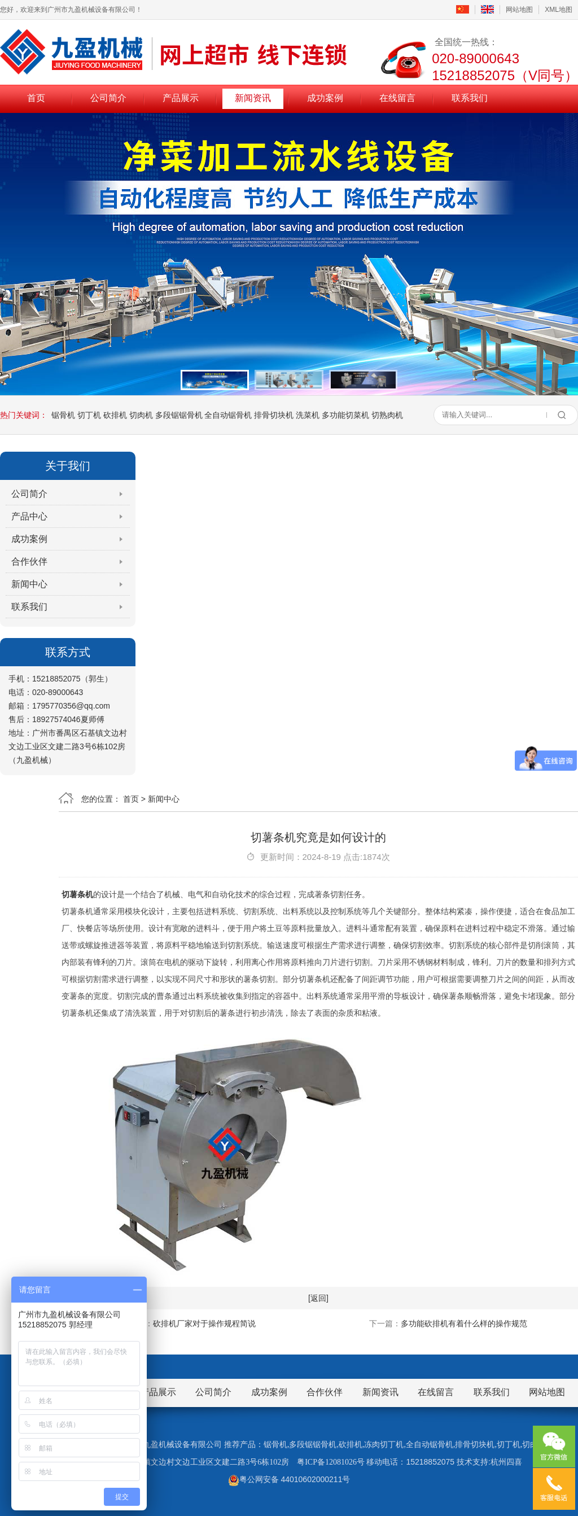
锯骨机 (63, 415)
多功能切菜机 (345, 415)
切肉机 (141, 415)
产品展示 (181, 98)
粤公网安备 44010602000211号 (289, 1479)
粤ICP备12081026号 (331, 1462)
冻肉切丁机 (384, 1444)
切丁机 (89, 415)
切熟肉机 (387, 415)
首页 (36, 98)
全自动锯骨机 (228, 415)
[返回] (318, 1298)
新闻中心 (29, 584)
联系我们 (470, 98)
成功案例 (325, 98)
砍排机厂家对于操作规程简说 (204, 1323)
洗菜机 (307, 415)
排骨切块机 (274, 415)
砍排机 (115, 415)
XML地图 (558, 10)
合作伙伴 (29, 561)
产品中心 (29, 516)
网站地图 (519, 10)
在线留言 (397, 98)
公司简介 (108, 98)
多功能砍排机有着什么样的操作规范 (464, 1323)
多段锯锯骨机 (179, 415)
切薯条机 (77, 894)
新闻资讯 (253, 98)
